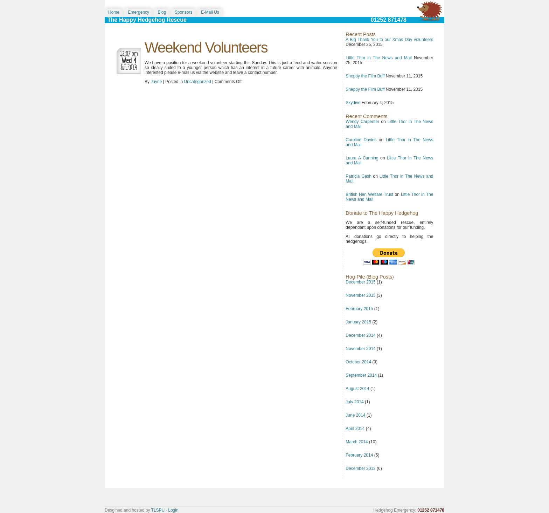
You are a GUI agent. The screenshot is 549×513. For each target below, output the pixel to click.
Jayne (156, 81)
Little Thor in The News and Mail (379, 57)
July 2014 (354, 401)
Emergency (138, 12)
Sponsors (184, 12)
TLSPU (158, 510)
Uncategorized (197, 81)
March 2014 (357, 441)
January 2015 (358, 322)
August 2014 (357, 388)
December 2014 (360, 335)
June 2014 (355, 415)
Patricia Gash (358, 176)
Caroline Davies (361, 139)
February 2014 (359, 455)
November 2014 (360, 348)
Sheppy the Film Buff (365, 76)
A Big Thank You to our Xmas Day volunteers (389, 39)
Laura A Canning (362, 158)
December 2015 (360, 282)
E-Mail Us (210, 12)
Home (113, 12)
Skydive (353, 102)
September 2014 (361, 375)
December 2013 (360, 468)
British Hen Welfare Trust (369, 194)
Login (173, 510)
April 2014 (355, 428)
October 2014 (358, 362)
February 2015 (359, 308)
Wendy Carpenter (362, 121)
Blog (162, 12)
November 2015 (360, 295)
